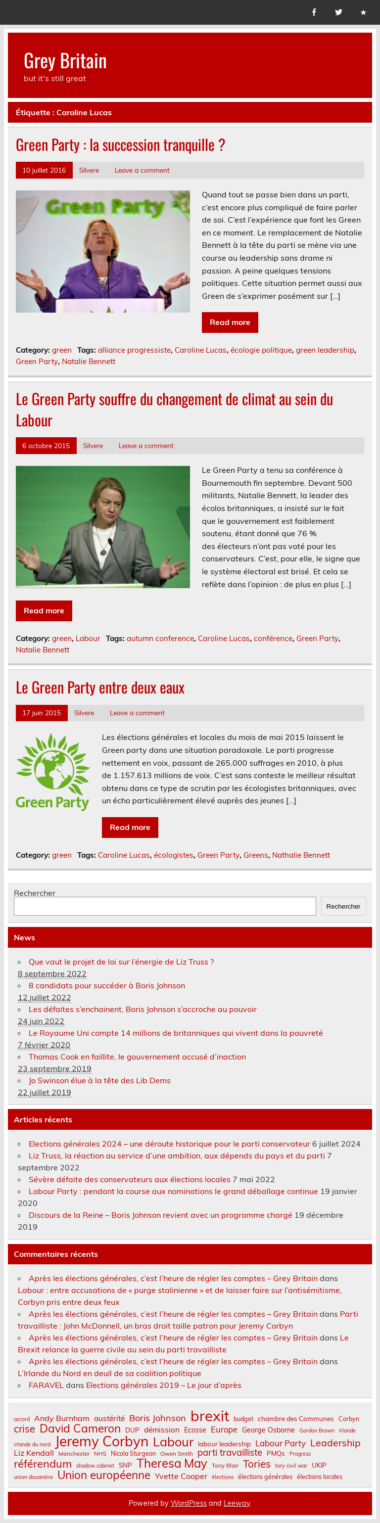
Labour (88, 638)
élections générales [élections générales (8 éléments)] (265, 1476)
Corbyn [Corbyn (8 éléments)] (348, 1419)
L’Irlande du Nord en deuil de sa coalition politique (109, 1373)
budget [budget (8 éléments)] (243, 1419)
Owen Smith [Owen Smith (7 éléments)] (176, 1454)
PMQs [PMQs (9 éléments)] (276, 1453)
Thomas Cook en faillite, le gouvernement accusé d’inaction (137, 1056)
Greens (255, 855)
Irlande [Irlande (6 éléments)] (347, 1430)
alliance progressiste (134, 350)
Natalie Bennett (88, 361)
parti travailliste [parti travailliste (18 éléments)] (229, 1452)
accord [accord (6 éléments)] (22, 1419)
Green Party (37, 361)
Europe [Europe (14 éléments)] (224, 1430)
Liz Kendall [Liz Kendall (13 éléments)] (34, 1453)
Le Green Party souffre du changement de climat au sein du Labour (174, 409)
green (62, 350)
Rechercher (34, 893)
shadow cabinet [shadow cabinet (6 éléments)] (95, 1466)
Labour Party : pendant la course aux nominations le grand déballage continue (173, 1191)
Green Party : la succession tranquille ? (121, 144)
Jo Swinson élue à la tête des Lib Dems (100, 1080)
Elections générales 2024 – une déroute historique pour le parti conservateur (169, 1144)
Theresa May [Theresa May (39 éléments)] (172, 1463)
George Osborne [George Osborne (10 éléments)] (268, 1430)
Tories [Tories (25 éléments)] (257, 1464)
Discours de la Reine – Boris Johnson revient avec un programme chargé (160, 1215)
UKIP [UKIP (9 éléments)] (319, 1465)
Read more (230, 322)
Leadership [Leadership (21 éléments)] (335, 1442)
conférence (273, 638)
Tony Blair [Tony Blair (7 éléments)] (225, 1466)
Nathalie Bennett (301, 855)
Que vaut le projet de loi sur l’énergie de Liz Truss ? (121, 962)
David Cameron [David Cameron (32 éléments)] (80, 1428)
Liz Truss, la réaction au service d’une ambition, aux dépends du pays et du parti (177, 1155)
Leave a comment (142, 170)
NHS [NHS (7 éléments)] (100, 1454)
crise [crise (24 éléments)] (24, 1429)
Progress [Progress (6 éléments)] (300, 1454)
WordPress (189, 1503)
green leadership (325, 350)
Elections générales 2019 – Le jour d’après (163, 1385)
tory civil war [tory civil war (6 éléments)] (291, 1466)
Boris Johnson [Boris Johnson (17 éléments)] (157, 1418)
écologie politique (261, 350)
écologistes (173, 855)
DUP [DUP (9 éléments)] (132, 1430)
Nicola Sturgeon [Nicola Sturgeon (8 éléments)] (133, 1453)
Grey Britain (65, 60)
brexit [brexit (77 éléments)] (209, 1416)
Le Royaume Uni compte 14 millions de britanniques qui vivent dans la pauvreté (176, 1033)
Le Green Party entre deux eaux (100, 687)
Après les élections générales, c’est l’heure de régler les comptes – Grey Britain (173, 1278)
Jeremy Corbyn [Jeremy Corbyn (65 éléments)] (101, 1441)
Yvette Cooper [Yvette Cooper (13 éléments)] (181, 1476)
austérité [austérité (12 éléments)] (109, 1418)
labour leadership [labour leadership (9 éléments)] (224, 1444)
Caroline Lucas (201, 350)
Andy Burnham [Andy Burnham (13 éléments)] (62, 1418)
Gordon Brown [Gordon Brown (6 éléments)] (316, 1430)
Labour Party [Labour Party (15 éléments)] (280, 1443)
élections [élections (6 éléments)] (223, 1477)
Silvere (89, 170)
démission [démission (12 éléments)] (162, 1429)
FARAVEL (46, 1385)
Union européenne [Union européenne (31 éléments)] (103, 1475)
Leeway (237, 1503)
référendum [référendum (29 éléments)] (43, 1463)
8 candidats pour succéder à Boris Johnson (107, 985)
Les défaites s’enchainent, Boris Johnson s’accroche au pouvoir (143, 1009)
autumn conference (160, 638)
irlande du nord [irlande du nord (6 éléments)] (32, 1444)
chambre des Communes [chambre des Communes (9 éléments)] (296, 1419)
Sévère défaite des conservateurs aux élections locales (130, 1179)
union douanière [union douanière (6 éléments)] (33, 1477)
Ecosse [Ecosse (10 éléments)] (195, 1430)
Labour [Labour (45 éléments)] (173, 1441)
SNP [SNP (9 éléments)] (125, 1465)
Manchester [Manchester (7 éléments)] (74, 1454)
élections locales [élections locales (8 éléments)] (319, 1476)
